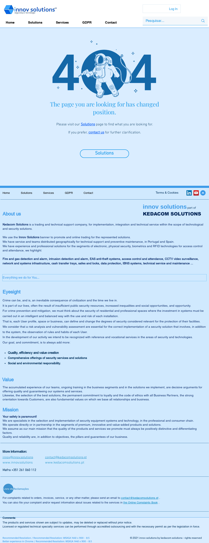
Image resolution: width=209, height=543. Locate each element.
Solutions (88, 124)
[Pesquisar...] (169, 21)
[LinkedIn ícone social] (189, 193)
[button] (104, 277)
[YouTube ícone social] (196, 193)
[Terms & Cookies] (167, 193)
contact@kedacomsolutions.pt (139, 497)
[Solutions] (104, 153)
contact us (96, 132)
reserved (197, 537)
